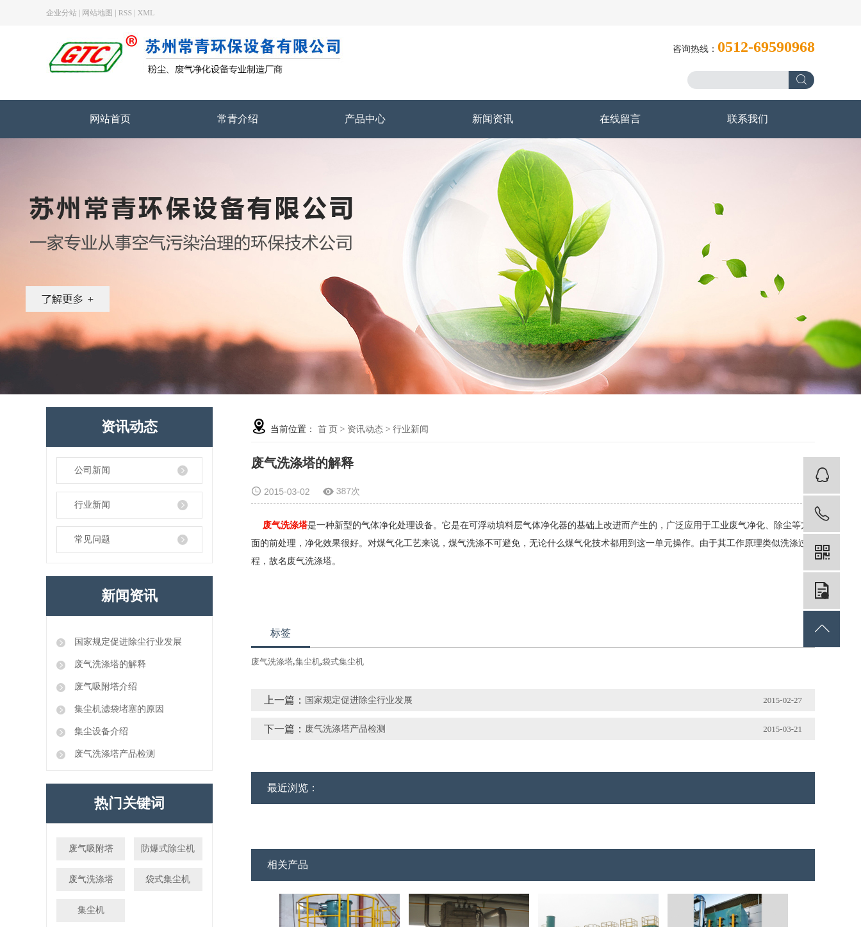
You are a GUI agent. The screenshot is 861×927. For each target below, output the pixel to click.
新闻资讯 (492, 118)
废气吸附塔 (91, 848)
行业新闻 (92, 505)
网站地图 (97, 12)
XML (146, 12)
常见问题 (92, 539)
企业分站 (61, 12)
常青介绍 (237, 118)
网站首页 (110, 118)
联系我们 (747, 118)
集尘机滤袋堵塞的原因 (118, 709)
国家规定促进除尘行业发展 (127, 642)
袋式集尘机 (167, 879)
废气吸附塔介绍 (104, 686)
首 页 (328, 429)
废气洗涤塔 (91, 879)
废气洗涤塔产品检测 (113, 754)
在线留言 (620, 118)
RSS (125, 12)
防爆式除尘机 (168, 848)
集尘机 (91, 910)
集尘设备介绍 (100, 731)
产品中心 (365, 118)
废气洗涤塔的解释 (109, 664)
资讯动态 (365, 429)
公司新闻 (92, 470)
